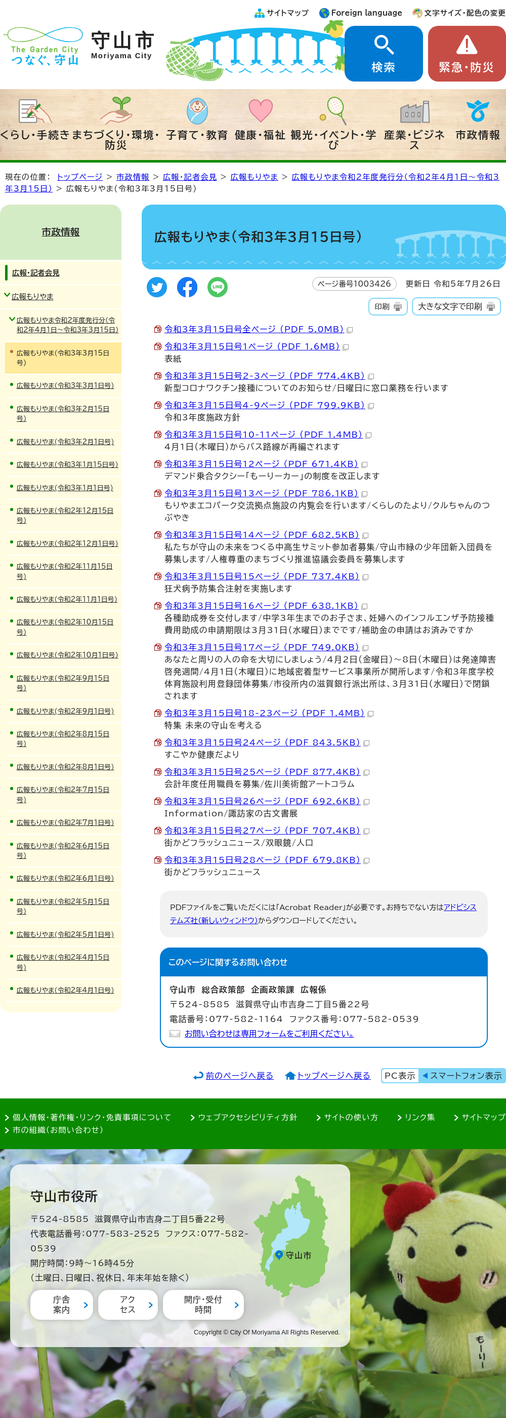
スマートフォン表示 (466, 1076)
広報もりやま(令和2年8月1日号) (65, 767)
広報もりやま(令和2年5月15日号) (63, 906)
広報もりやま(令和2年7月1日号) (65, 822)
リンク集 (420, 1117)
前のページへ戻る (240, 1076)
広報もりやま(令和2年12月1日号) (67, 543)
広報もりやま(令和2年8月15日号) (63, 739)
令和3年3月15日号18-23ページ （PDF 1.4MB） (268, 713)
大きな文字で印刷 (450, 306)
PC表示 (400, 1076)
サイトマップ (288, 13)
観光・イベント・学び (334, 140)
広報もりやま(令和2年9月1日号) (65, 711)
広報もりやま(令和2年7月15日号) (63, 794)
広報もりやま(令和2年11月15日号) (65, 571)
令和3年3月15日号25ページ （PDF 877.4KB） (266, 772)
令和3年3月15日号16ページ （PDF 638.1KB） (265, 606)
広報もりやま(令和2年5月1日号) (65, 934)
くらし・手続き (35, 135)
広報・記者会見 (190, 177)
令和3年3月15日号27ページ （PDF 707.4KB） (266, 830)
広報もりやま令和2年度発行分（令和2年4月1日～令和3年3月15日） (68, 325)
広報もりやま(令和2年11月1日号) (67, 599)
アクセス (128, 1304)
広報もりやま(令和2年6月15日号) (63, 851)
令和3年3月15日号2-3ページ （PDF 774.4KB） (269, 376)
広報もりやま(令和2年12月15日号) (65, 515)
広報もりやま (254, 177)
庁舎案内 (61, 1304)
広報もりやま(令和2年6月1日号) (65, 878)
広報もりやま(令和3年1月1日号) (65, 488)
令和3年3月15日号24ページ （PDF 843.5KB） (266, 742)
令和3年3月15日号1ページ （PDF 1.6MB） (256, 346)
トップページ (80, 177)
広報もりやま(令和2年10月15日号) (65, 627)
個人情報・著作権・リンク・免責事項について (92, 1117)
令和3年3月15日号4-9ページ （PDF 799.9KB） (269, 405)
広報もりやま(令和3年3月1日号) (65, 385)
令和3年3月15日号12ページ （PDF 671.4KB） (265, 464)
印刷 (381, 306)
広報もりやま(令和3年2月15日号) (63, 414)
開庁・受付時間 (203, 1304)
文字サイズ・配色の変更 (465, 13)
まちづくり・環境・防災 (116, 140)
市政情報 (478, 135)
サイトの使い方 (351, 1117)
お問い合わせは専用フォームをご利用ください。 (269, 1034)
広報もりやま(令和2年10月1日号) (67, 655)
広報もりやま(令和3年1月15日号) (67, 464)
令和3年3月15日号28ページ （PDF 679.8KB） (266, 860)
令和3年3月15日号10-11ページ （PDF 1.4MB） (267, 434)
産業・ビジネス (414, 140)
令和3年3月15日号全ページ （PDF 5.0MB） (258, 329)
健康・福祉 (260, 135)
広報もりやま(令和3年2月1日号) (65, 442)
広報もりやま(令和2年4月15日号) (63, 962)
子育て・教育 (197, 135)
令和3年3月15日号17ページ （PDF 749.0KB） (266, 647)
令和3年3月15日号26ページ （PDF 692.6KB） (266, 801)
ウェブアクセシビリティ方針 (248, 1117)
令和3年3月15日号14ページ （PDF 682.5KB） (266, 535)
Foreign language (367, 13)
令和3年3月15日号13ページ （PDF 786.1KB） (265, 493)
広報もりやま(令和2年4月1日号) (65, 990)
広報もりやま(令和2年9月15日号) (63, 683)
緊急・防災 (467, 67)
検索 (383, 67)
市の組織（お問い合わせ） (58, 1130)
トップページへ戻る (334, 1076)
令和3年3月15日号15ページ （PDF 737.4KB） (266, 576)
